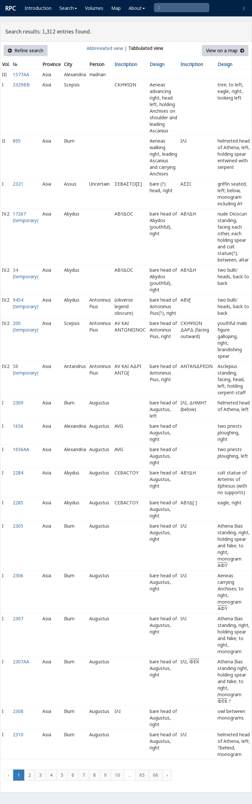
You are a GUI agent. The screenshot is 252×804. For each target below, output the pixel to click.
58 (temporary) (25, 369)
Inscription (126, 64)
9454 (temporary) (25, 303)
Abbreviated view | (107, 48)
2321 (18, 184)
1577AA (21, 74)
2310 (18, 734)
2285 (18, 502)
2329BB (21, 84)
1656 (18, 426)
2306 (18, 575)
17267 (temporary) (25, 217)
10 (117, 775)
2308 (18, 711)
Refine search (25, 50)
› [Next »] (167, 775)
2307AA (21, 661)
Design (157, 64)
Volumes (94, 8)
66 (155, 775)
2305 (18, 526)
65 (142, 775)
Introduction (38, 8)
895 (17, 141)
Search (68, 8)
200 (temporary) (25, 326)
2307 (18, 618)
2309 (18, 403)
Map (116, 8)
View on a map (225, 50)
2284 (18, 473)
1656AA (21, 449)
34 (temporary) (25, 273)
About (137, 8)
